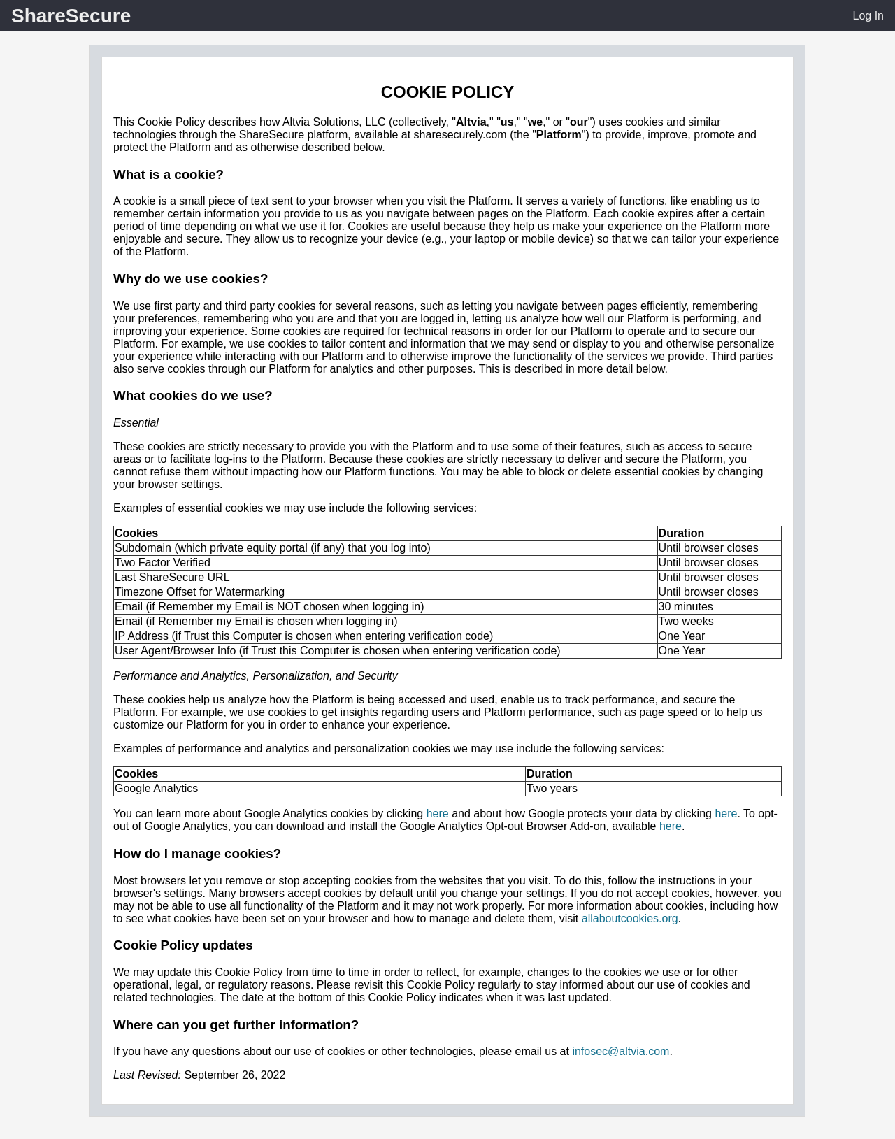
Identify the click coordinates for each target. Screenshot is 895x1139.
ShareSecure (71, 16)
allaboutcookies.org (630, 918)
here (438, 813)
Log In (868, 16)
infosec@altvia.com (620, 1051)
